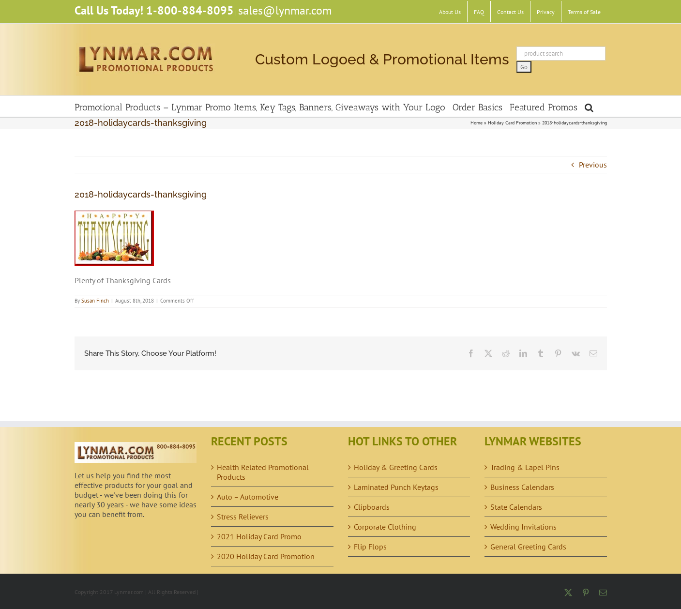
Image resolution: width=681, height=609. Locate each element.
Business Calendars (522, 487)
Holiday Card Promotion (512, 123)
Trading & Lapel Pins (525, 467)
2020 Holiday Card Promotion (266, 556)
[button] (589, 106)
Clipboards (372, 507)
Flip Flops (370, 546)
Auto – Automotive (247, 497)
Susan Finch (95, 300)
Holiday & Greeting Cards (396, 467)
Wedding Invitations (523, 527)
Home (476, 123)
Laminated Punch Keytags (396, 487)
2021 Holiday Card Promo (259, 536)
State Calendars (516, 507)
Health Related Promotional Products (263, 472)
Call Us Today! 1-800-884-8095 (154, 10)
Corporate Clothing (385, 527)
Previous (593, 164)
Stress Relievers (243, 516)
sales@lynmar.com (285, 10)
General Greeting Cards (528, 546)
